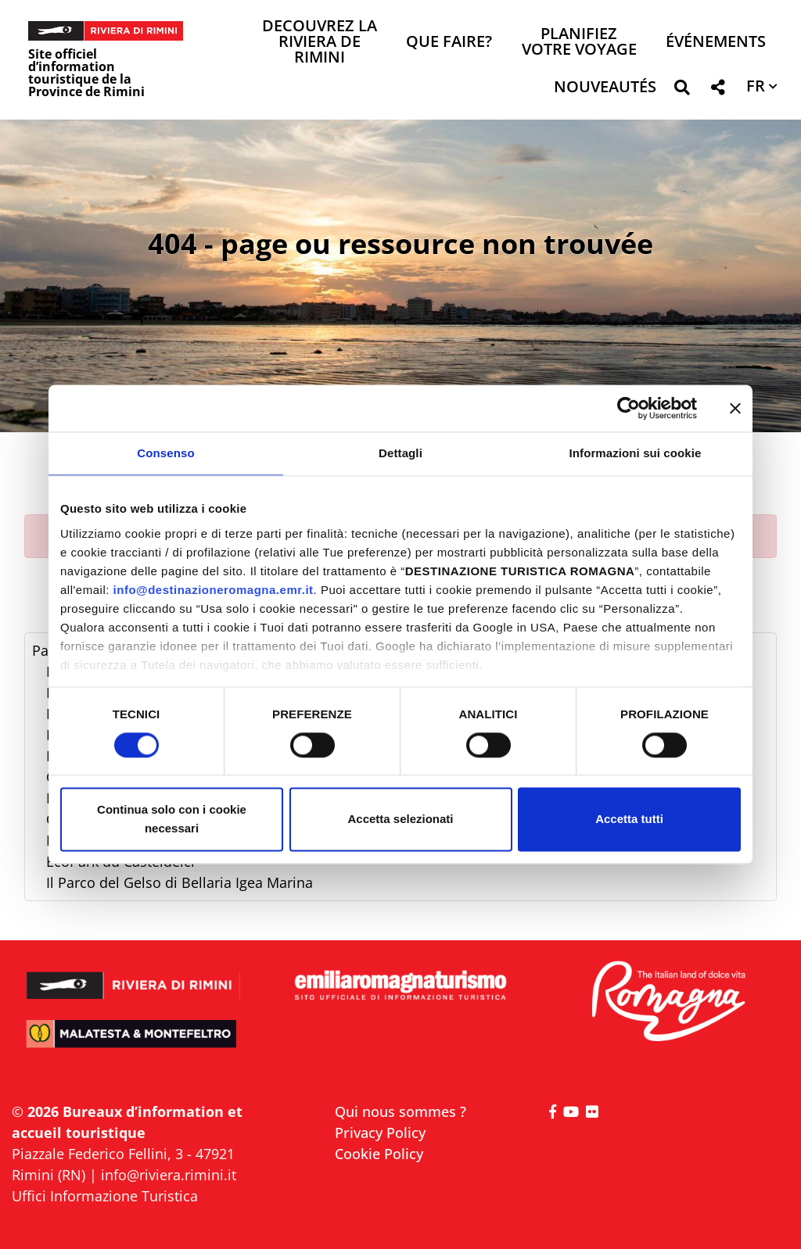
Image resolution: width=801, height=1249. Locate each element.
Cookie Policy (379, 1153)
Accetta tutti (629, 819)
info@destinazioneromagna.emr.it (213, 589)
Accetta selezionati (400, 819)
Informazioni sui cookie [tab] (635, 453)
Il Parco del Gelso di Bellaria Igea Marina (179, 882)
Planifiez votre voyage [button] (579, 42)
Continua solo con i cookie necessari (171, 819)
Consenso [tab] (165, 453)
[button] (681, 90)
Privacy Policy (380, 1132)
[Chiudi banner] (735, 408)
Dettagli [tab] (400, 453)
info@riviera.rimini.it (168, 1174)
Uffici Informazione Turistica (105, 1195)
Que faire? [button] (449, 43)
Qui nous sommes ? (400, 1111)
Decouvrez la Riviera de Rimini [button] (319, 42)
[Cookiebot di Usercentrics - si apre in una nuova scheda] (628, 408)
